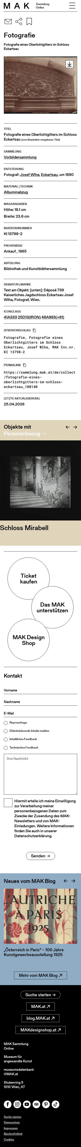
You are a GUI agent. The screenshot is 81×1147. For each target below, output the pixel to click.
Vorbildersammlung (20, 157)
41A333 (10, 317)
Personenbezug (22, 433)
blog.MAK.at (40, 1018)
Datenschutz (12, 1122)
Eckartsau (49, 174)
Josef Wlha (29, 174)
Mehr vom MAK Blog (40, 975)
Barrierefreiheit (13, 1134)
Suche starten (40, 995)
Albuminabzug (16, 192)
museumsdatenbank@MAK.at (19, 1071)
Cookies (9, 1139)
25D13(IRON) (29, 317)
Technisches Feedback (24, 747)
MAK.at (40, 1006)
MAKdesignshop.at (40, 1030)
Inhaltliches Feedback (23, 739)
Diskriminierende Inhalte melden (29, 730)
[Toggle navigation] (72, 6)
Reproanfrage (18, 722)
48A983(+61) (53, 317)
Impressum (11, 1128)
